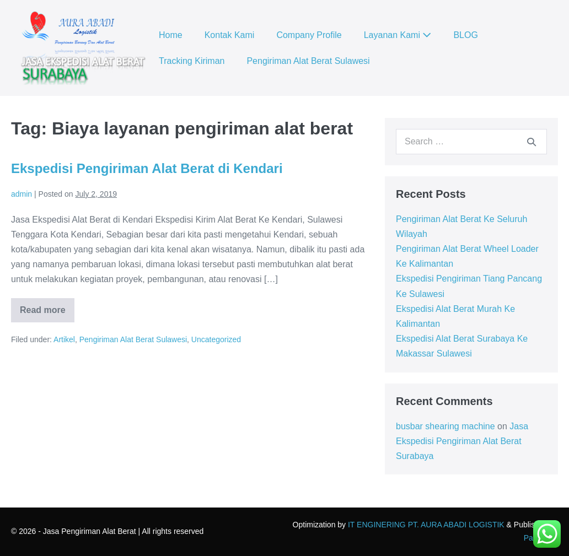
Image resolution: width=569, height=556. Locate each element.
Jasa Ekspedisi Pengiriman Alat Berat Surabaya (462, 441)
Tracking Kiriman (191, 61)
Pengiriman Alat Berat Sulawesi (307, 61)
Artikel (64, 339)
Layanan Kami (398, 35)
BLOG (465, 35)
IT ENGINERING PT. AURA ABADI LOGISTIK (426, 524)
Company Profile (308, 35)
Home (170, 35)
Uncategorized (216, 339)
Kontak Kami (230, 35)
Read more (47, 313)
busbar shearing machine (445, 426)
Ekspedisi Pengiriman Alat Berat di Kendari (147, 168)
